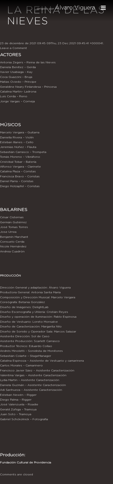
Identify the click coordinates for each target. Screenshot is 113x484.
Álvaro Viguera (75, 8)
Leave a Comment (13, 48)
